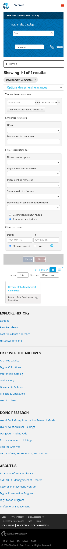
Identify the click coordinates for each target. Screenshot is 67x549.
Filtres (11, 64)
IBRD (5, 540)
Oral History (7, 380)
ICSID (33, 540)
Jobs (30, 520)
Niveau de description (18, 157)
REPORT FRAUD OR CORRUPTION (33, 525)
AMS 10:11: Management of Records (21, 480)
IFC (18, 540)
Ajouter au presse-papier (36, 297)
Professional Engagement (15, 506)
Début (10, 234)
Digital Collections (10, 367)
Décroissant (49, 275)
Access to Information (13, 520)
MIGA (25, 540)
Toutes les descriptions (23, 219)
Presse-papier (56, 47)
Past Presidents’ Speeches (15, 334)
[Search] (33, 33)
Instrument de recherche (20, 179)
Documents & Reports (13, 387)
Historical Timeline (11, 340)
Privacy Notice (17, 516)
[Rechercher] (51, 33)
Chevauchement (19, 246)
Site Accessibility (36, 516)
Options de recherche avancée (27, 87)
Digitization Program (12, 500)
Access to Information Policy (16, 473)
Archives (18, 5)
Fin (35, 234)
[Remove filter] (35, 80)
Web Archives (8, 400)
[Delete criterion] (59, 102)
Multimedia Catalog (11, 373)
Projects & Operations (13, 393)
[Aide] (51, 246)
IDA (12, 540)
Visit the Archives (10, 446)
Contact (39, 520)
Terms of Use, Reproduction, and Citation (24, 453)
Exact (38, 246)
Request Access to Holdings (16, 440)
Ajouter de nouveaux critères (26, 109)
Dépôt (10, 125)
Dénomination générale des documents (27, 202)
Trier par (11, 275)
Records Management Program (18, 486)
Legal (4, 516)
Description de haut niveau (21, 136)
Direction (34, 275)
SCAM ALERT (7, 525)
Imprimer (41, 269)
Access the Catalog (28, 15)
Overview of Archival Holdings (17, 427)
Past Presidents (9, 327)
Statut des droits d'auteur (20, 191)
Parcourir (29, 47)
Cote (22, 275)
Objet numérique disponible (21, 168)
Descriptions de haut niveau (25, 214)
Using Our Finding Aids (13, 433)
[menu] (62, 5)
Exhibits (4, 320)
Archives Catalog (9, 360)
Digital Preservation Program (17, 493)
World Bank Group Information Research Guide (27, 420)
